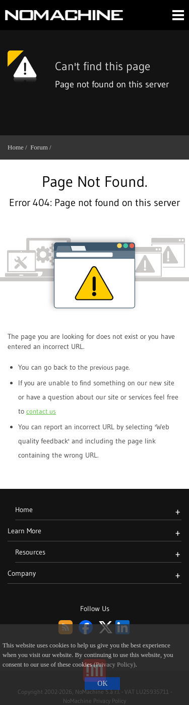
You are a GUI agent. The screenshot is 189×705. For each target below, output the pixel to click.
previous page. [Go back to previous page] (110, 367)
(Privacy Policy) (115, 664)
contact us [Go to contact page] (41, 411)
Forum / (42, 147)
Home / (19, 147)
